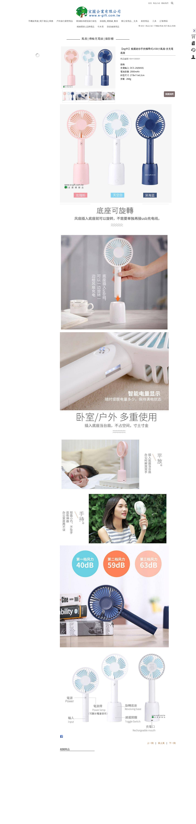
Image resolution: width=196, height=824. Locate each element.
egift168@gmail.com (108, 819)
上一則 (150, 743)
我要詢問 (169, 94)
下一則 (172, 743)
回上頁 (161, 743)
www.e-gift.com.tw (140, 819)
